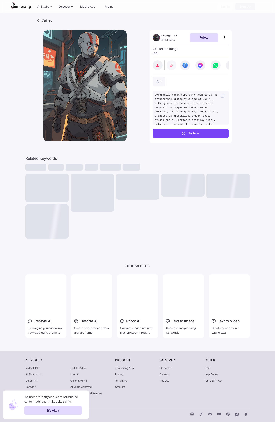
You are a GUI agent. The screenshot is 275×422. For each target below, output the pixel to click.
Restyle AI (31, 386)
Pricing (108, 6)
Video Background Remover (86, 393)
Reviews (164, 380)
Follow (204, 37)
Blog (207, 368)
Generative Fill (78, 380)
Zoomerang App (124, 368)
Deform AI (31, 380)
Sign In (225, 6)
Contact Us (166, 368)
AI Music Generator (81, 386)
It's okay (53, 410)
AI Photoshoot (34, 374)
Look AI (74, 374)
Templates (121, 380)
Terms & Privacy (214, 380)
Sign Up (245, 6)
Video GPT (32, 368)
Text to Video (78, 368)
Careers (164, 374)
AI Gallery (76, 399)
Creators (120, 386)
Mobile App (87, 6)
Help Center (211, 374)
